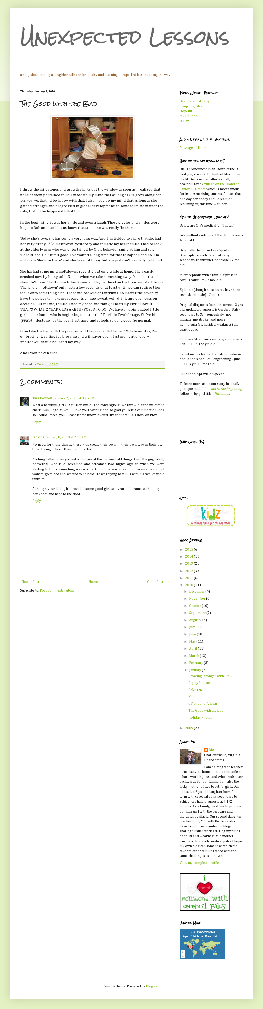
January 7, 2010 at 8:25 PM (73, 398)
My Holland (189, 116)
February (196, 663)
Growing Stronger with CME (210, 676)
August (194, 620)
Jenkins (38, 437)
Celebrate (195, 690)
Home (93, 582)
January (195, 670)
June (193, 634)
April (193, 648)
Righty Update (199, 683)
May (192, 641)
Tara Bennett (42, 398)
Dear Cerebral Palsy (195, 101)
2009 (189, 728)
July (192, 627)
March (194, 656)
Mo (211, 750)
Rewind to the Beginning (223, 389)
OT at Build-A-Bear (202, 703)
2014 (189, 556)
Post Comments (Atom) (57, 590)
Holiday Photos (200, 717)
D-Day (184, 121)
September (197, 613)
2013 (189, 563)
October (195, 606)
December (197, 591)
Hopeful (186, 111)
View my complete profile (199, 863)
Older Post (155, 582)
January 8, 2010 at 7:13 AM (66, 437)
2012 (189, 571)
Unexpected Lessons (125, 37)
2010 (189, 585)
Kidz (191, 697)
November (197, 598)
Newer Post (30, 582)
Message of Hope (193, 148)
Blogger (152, 986)
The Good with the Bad (205, 710)
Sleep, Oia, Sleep (192, 106)
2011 (189, 578)
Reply (36, 422)
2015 (189, 549)
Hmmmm (221, 394)
